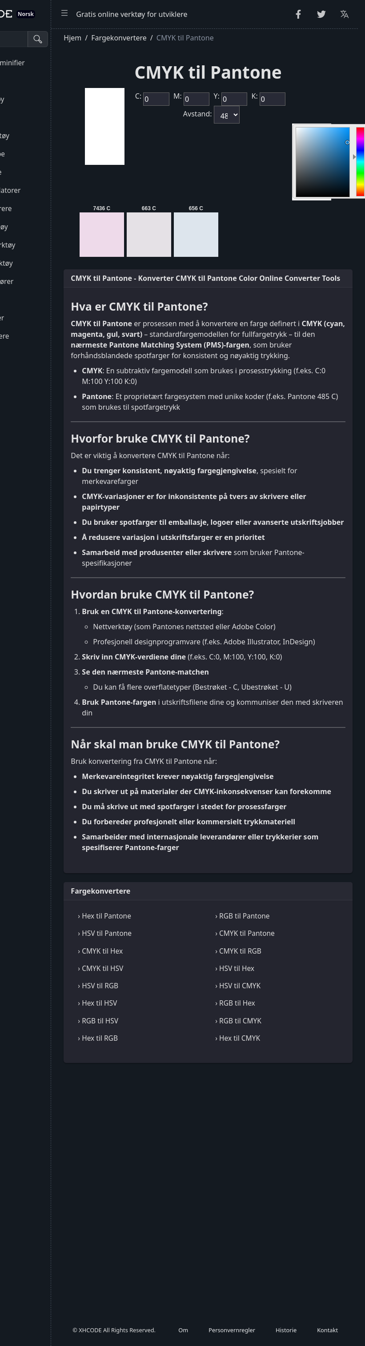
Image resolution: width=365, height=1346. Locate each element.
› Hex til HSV (167, 1147)
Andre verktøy (32, 372)
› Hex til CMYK (272, 1182)
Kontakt (327, 1334)
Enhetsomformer (37, 318)
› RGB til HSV (168, 1165)
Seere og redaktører (41, 281)
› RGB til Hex (270, 1147)
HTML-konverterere (40, 208)
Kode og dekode (35, 172)
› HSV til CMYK (273, 1130)
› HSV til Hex (269, 1113)
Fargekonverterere (39, 336)
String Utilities (32, 81)
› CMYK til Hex (170, 1095)
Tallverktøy (26, 117)
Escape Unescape (37, 154)
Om (183, 1334)
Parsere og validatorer (45, 190)
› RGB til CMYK (273, 1165)
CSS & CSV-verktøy (38, 227)
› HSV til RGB (168, 1130)
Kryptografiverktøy (39, 135)
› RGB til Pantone (277, 1060)
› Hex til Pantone (174, 1060)
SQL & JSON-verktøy (41, 263)
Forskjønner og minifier (47, 63)
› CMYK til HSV (170, 1113)
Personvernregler (232, 1334)
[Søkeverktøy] (50, 39)
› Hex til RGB (168, 1182)
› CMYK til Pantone (280, 1077)
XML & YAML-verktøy (42, 245)
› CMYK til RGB (273, 1095)
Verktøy (21, 299)
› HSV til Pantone (174, 1077)
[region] (60, 687)
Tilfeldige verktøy (37, 99)
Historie (286, 1334)
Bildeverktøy (29, 354)
